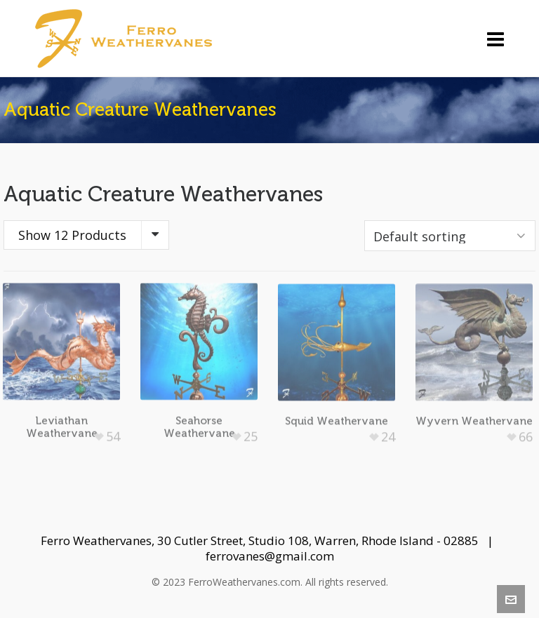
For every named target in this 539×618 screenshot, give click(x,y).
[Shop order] (449, 235)
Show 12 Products (72, 235)
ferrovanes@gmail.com (270, 556)
